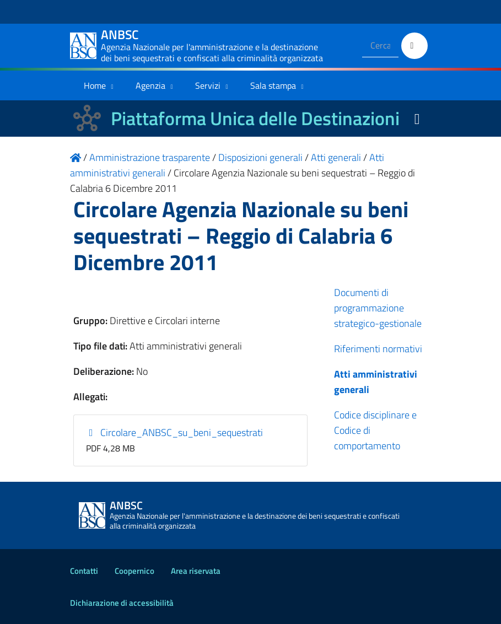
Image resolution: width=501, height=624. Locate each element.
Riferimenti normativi (378, 348)
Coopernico (134, 570)
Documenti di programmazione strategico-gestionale (378, 308)
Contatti (84, 570)
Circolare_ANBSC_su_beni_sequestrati (174, 432)
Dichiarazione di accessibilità (122, 602)
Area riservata (195, 570)
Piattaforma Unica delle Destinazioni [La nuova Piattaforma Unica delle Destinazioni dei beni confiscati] (255, 118)
